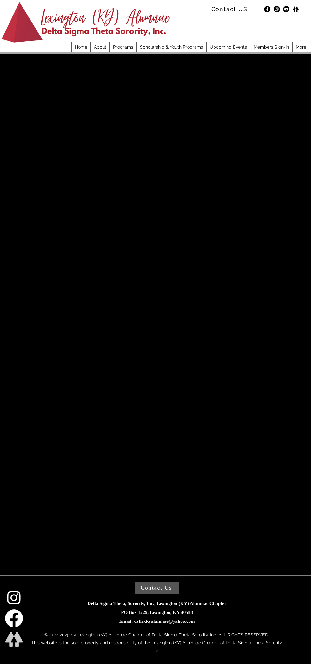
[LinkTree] (296, 9)
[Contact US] (230, 9)
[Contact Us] (157, 588)
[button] (99, 47)
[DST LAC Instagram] (14, 597)
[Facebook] (267, 9)
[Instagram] (277, 9)
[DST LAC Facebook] (14, 618)
